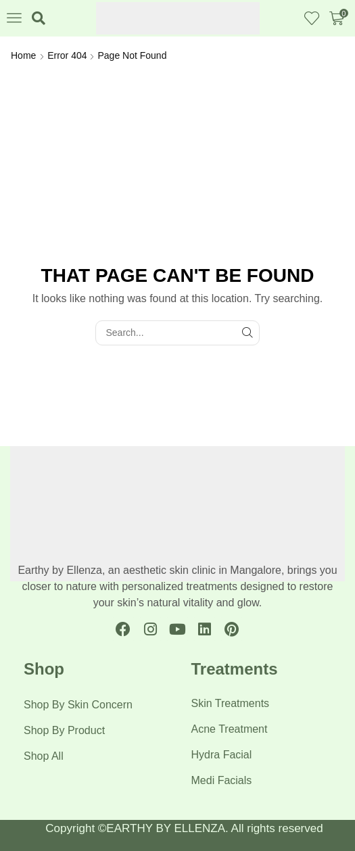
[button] (14, 17)
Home (23, 55)
